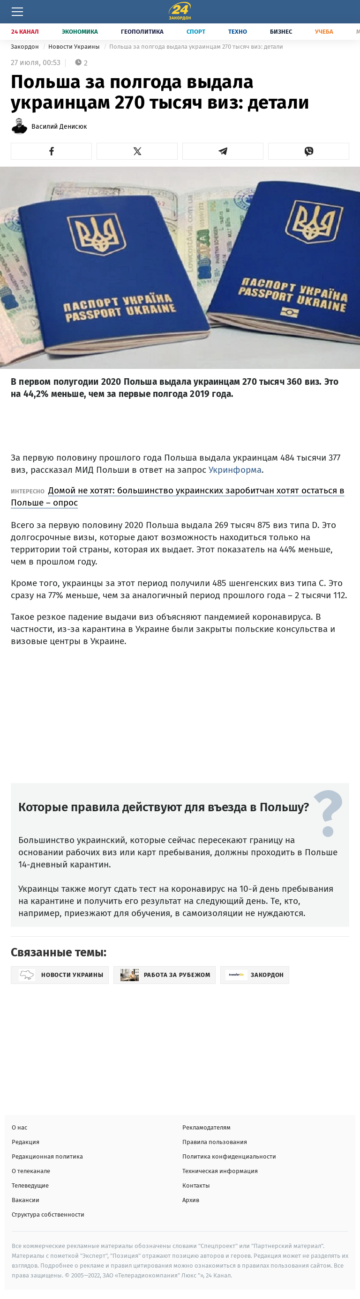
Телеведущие (30, 1185)
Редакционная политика (47, 1156)
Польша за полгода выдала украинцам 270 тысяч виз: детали (196, 47)
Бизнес (281, 31)
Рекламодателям (206, 1127)
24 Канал (25, 31)
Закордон (25, 47)
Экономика (80, 31)
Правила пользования (214, 1141)
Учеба (324, 31)
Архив (190, 1200)
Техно (237, 31)
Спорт (196, 31)
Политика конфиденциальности (229, 1156)
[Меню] (17, 11)
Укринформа (235, 469)
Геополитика (142, 31)
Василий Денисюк (59, 127)
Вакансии (25, 1200)
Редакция (25, 1141)
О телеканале (31, 1170)
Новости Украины (74, 47)
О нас (19, 1127)
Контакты (196, 1185)
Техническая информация (220, 1170)
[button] (51, 151)
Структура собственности (48, 1214)
